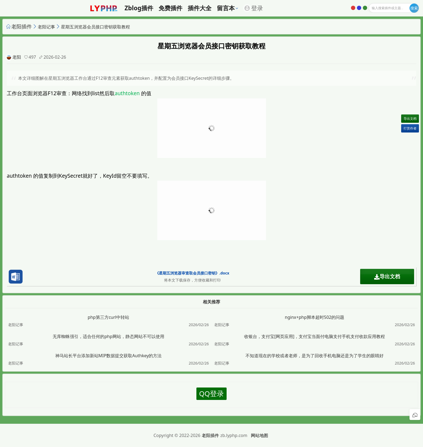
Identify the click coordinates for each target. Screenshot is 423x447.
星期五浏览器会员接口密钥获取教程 (95, 27)
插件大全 (200, 8)
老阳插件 (21, 26)
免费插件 (170, 8)
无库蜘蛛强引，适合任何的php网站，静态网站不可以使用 (108, 336)
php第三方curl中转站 (108, 317)
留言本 (226, 8)
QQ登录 (211, 393)
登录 (253, 8)
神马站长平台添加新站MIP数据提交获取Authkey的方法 (108, 356)
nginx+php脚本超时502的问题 (314, 317)
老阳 (16, 57)
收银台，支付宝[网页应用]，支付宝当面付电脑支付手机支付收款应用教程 (314, 336)
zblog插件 (139, 8)
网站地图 (259, 435)
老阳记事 (46, 27)
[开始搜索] (414, 8)
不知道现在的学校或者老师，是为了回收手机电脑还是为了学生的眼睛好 (314, 356)
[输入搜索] (394, 8)
